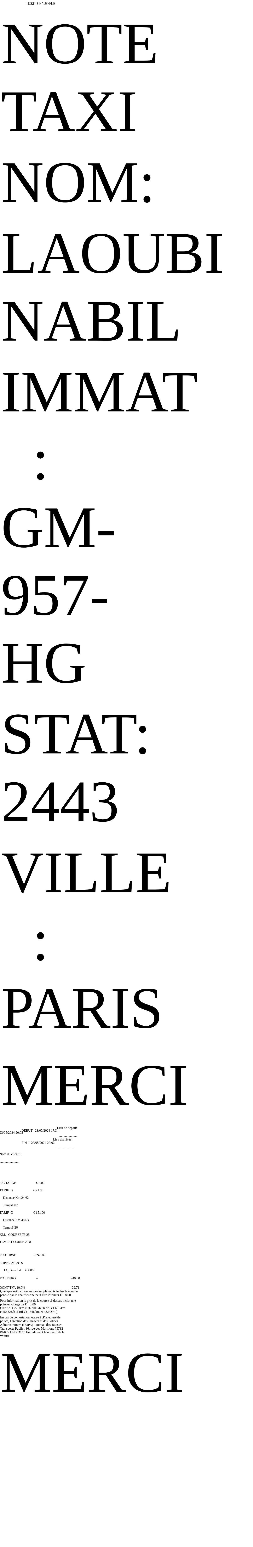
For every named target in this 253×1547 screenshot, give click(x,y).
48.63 (25, 1220)
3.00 (41, 1183)
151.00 (40, 1212)
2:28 (28, 1242)
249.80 (75, 1278)
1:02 (15, 1205)
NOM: (78, 182)
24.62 (25, 1197)
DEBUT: (28, 1130)
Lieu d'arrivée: (62, 1139)
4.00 (31, 1270)
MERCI (94, 1085)
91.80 (39, 1190)
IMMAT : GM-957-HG (99, 527)
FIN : (26, 1142)
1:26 (15, 1227)
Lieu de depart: (67, 1128)
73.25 (26, 1234)
